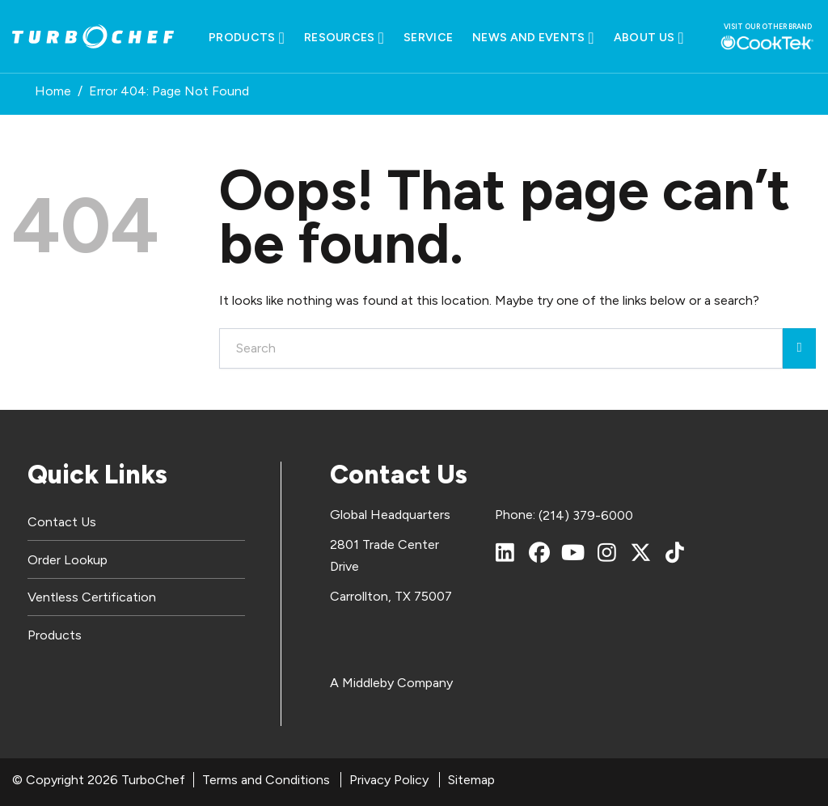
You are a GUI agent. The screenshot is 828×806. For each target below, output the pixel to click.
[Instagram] (607, 552)
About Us (649, 38)
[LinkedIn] (505, 552)
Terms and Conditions (266, 779)
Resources (344, 38)
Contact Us (61, 522)
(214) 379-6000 (586, 515)
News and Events (533, 38)
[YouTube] (573, 552)
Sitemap (471, 779)
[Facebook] (539, 552)
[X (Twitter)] (641, 552)
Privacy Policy (389, 779)
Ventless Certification (91, 597)
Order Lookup (67, 560)
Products (247, 38)
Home (53, 91)
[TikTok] (675, 552)
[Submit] (799, 348)
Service (428, 37)
